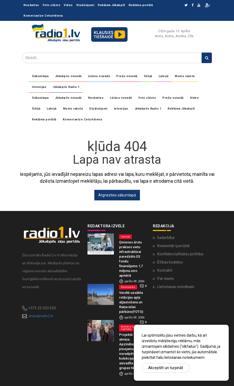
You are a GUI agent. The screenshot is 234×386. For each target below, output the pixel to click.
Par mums (165, 278)
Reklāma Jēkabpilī (111, 5)
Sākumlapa (40, 76)
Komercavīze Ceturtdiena (43, 15)
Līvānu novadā (99, 76)
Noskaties (31, 5)
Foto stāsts (52, 5)
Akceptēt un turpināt (165, 367)
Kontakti (164, 270)
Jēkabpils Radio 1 (66, 87)
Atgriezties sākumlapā (117, 195)
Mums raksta (185, 76)
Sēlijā (148, 76)
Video (68, 5)
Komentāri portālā (173, 245)
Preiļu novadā (127, 76)
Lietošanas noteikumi (175, 286)
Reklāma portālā (141, 5)
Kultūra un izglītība (128, 327)
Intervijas (39, 87)
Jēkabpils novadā (68, 76)
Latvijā (164, 76)
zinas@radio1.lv (40, 315)
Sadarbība (165, 237)
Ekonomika (128, 287)
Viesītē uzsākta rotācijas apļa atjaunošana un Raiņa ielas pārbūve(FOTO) (131, 302)
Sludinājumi (85, 5)
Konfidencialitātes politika (180, 253)
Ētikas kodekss (170, 262)
